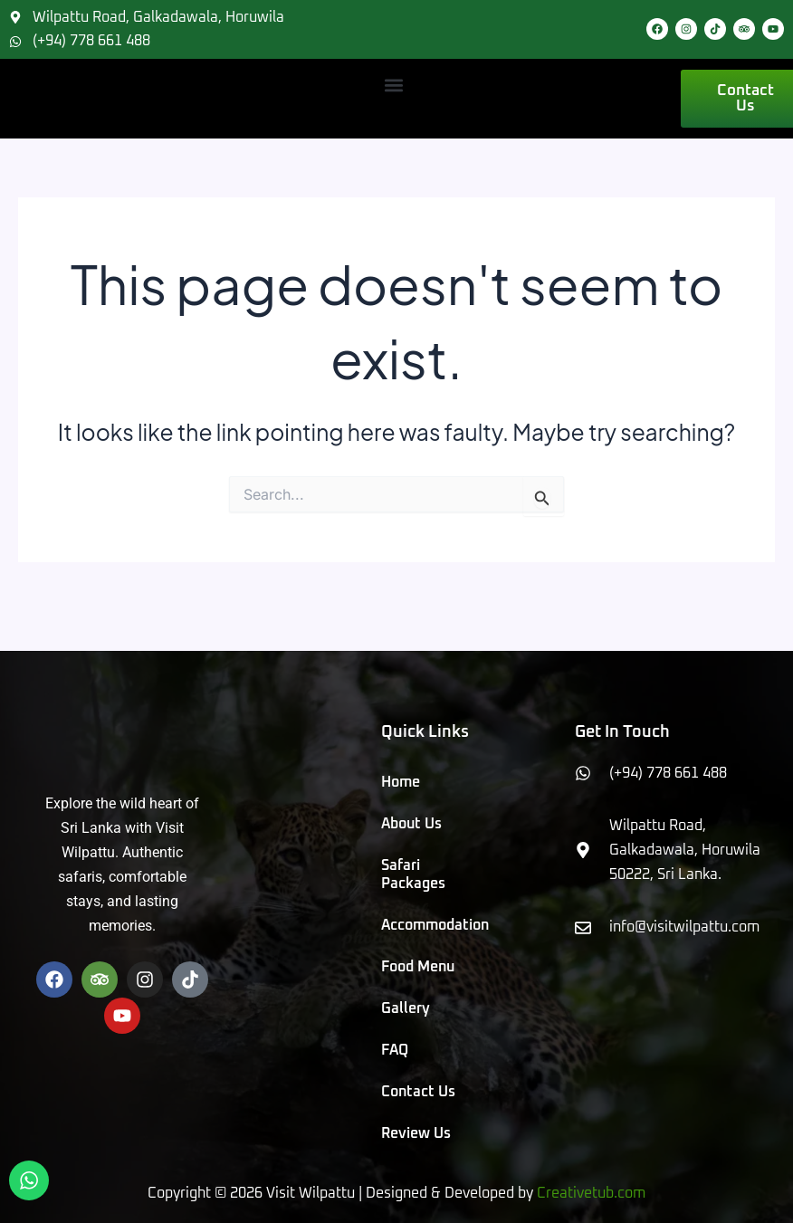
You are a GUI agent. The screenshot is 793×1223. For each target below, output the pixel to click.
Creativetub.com (591, 1193)
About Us (411, 824)
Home (400, 782)
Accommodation (420, 925)
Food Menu (417, 967)
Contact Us (418, 1091)
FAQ (394, 1050)
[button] (394, 85)
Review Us (416, 1133)
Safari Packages (413, 874)
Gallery (405, 1008)
